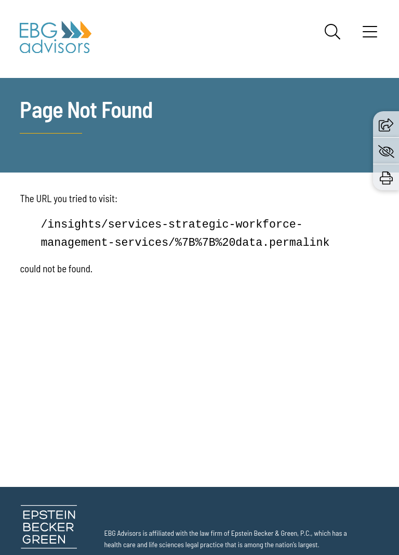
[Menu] (370, 35)
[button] (386, 123)
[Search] (332, 31)
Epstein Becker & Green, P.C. (271, 532)
